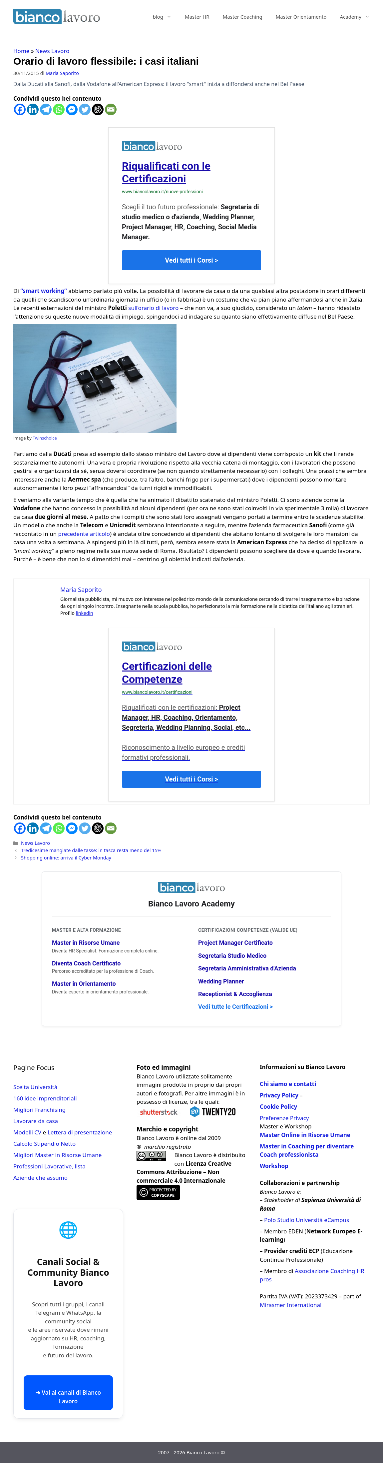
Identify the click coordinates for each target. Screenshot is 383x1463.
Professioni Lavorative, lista (49, 1166)
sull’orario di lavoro (153, 308)
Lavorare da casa (35, 1121)
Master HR (197, 16)
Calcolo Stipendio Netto (44, 1143)
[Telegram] (46, 109)
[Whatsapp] (59, 109)
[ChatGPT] (98, 109)
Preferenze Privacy (284, 1118)
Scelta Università (35, 1087)
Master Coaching (242, 16)
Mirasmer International (290, 1305)
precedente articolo (84, 534)
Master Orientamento (301, 16)
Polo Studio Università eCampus (306, 1220)
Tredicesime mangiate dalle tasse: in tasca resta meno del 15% (91, 850)
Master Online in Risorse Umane (305, 1135)
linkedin (84, 613)
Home (21, 51)
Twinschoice (45, 438)
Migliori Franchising (39, 1109)
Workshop (274, 1166)
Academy (358, 17)
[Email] (111, 109)
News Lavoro (52, 51)
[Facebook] (20, 109)
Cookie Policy (278, 1106)
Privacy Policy (279, 1095)
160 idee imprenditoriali (45, 1098)
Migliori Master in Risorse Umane (57, 1155)
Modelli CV (27, 1132)
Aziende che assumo (40, 1177)
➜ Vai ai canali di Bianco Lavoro (68, 1397)
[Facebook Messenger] (72, 109)
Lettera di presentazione (80, 1132)
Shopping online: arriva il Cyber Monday (66, 857)
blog (165, 17)
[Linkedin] (33, 109)
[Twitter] (85, 109)
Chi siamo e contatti (288, 1084)
